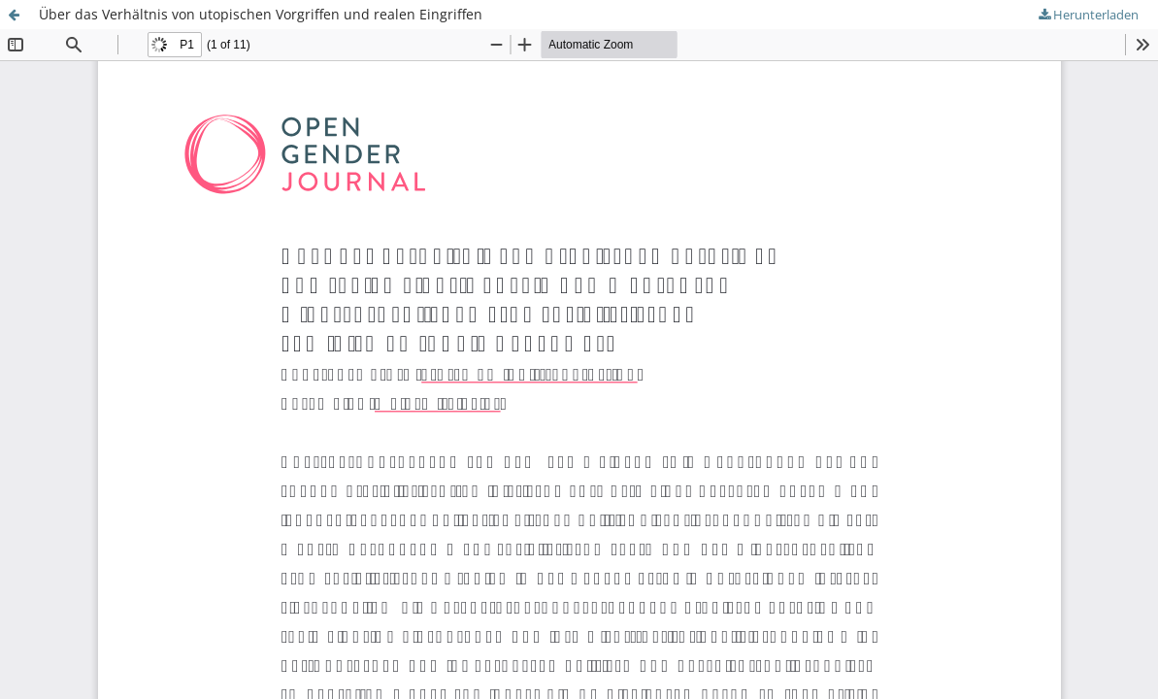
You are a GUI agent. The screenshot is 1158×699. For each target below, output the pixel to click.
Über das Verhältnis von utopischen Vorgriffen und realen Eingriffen (260, 14)
